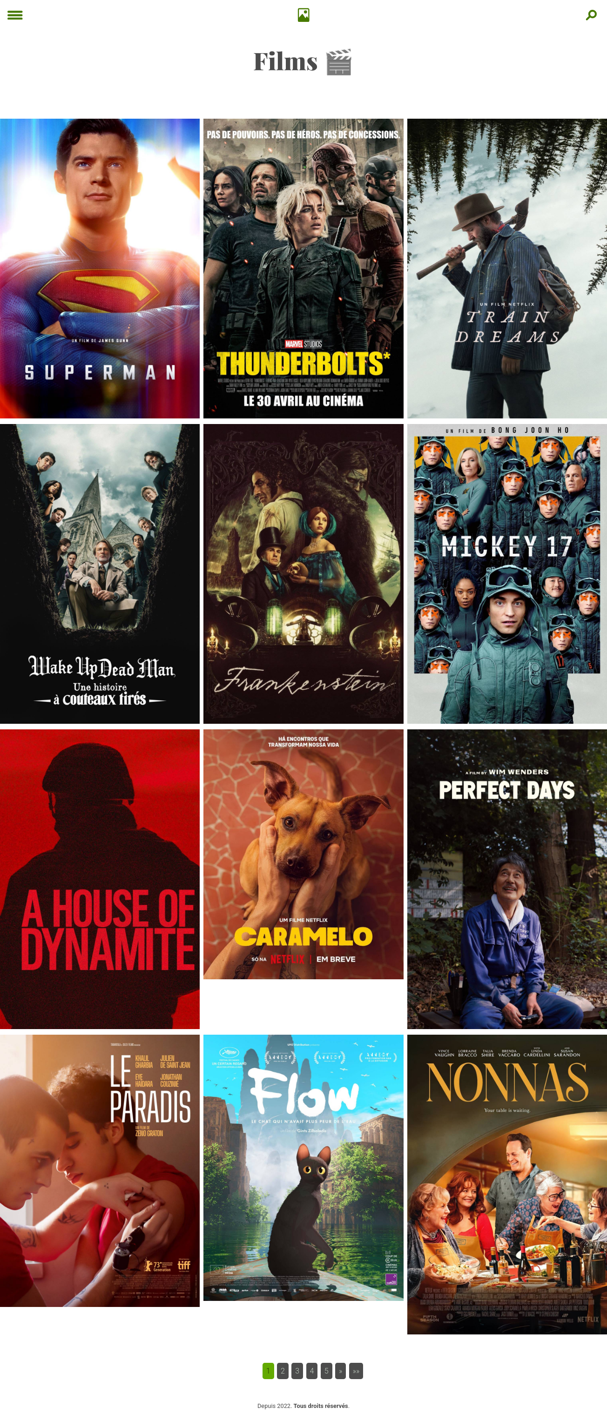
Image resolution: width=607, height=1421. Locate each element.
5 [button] (326, 1371)
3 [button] (297, 1371)
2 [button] (283, 1371)
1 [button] (268, 1371)
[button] (340, 1371)
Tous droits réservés (321, 1405)
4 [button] (312, 1371)
